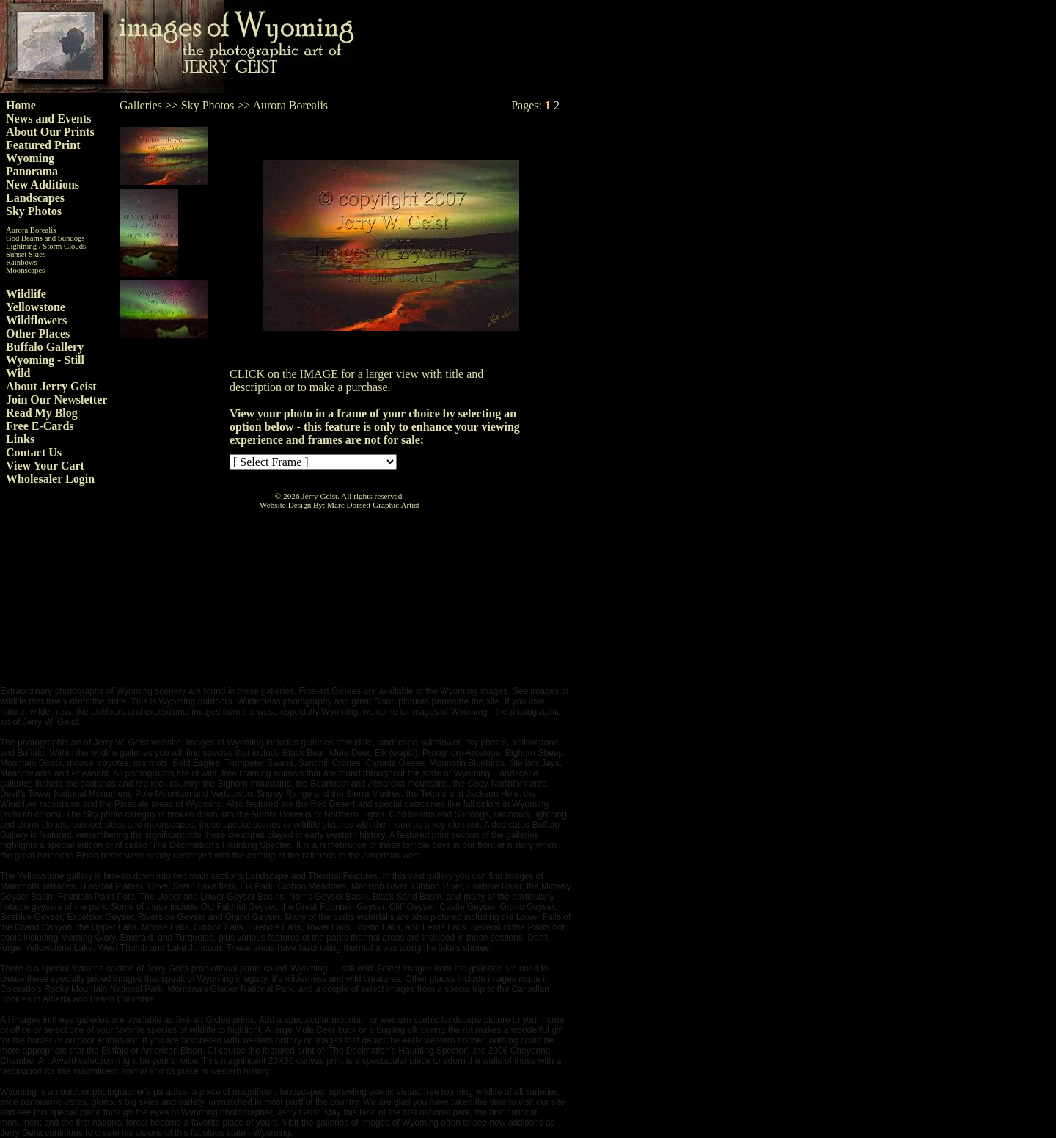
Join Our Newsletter (56, 399)
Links (20, 439)
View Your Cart (45, 465)
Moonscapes (25, 270)
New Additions (42, 184)
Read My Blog (42, 412)
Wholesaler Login (50, 479)
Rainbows (21, 262)
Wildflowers (36, 320)
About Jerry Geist (51, 386)
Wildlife (26, 294)
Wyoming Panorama (32, 165)
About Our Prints (50, 131)
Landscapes (35, 198)
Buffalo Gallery (45, 346)
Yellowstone (35, 307)
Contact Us (34, 452)
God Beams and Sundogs (45, 238)
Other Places (38, 333)
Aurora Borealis (31, 230)
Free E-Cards (40, 426)
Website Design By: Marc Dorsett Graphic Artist (339, 504)
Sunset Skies (25, 254)
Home (21, 105)
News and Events (48, 118)
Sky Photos (34, 211)
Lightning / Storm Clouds (46, 246)
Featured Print (43, 145)
